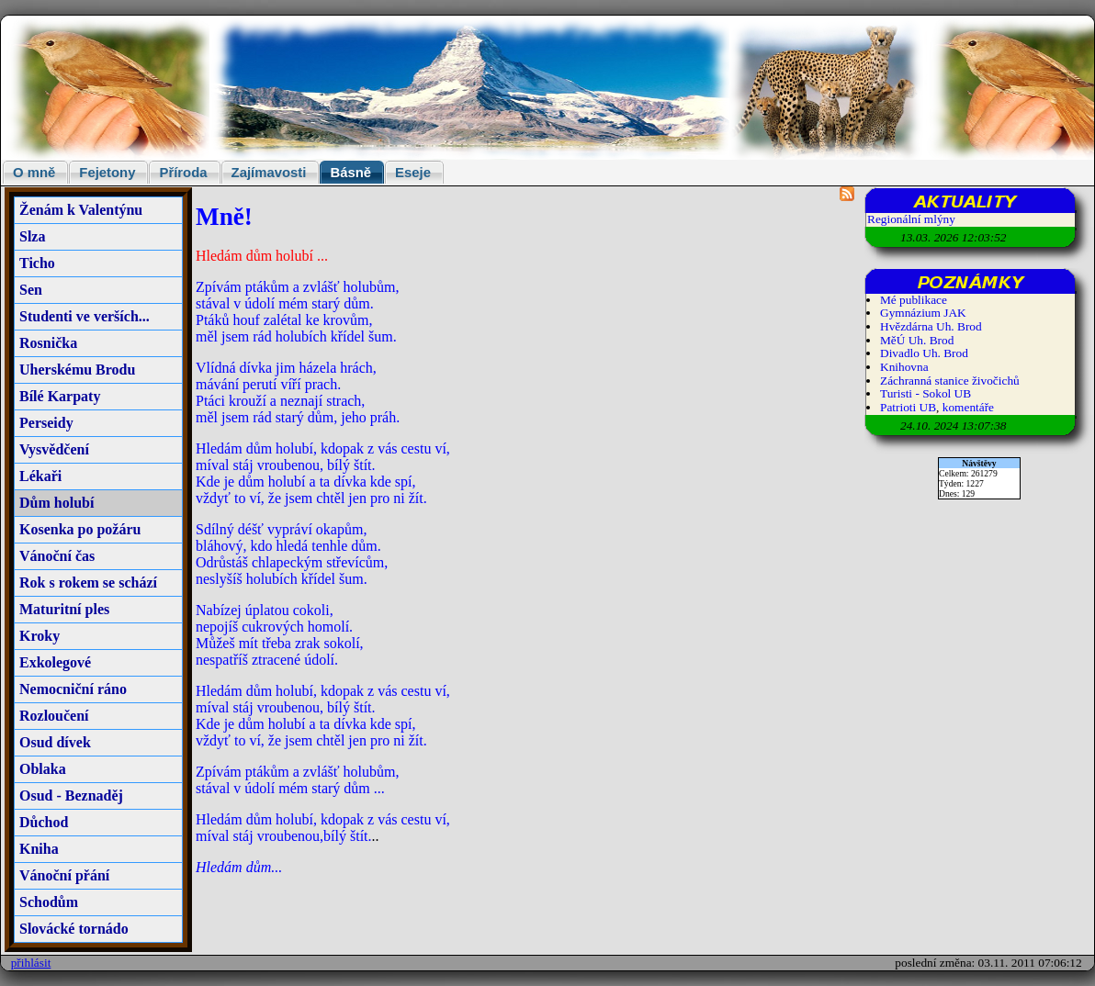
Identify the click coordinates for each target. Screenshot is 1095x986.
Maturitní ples (64, 609)
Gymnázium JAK (923, 312)
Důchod (43, 822)
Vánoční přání (64, 875)
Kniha (39, 849)
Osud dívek (55, 742)
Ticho (37, 263)
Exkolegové (55, 662)
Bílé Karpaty (59, 396)
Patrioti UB (908, 407)
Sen (30, 289)
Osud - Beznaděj (71, 795)
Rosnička (48, 343)
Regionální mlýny (911, 219)
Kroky (39, 636)
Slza (32, 236)
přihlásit (31, 962)
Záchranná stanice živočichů (950, 380)
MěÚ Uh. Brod (917, 340)
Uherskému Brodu (77, 369)
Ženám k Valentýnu (80, 210)
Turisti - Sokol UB (925, 393)
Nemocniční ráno (73, 689)
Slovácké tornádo (74, 928)
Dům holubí (56, 502)
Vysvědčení (54, 449)
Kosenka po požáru (80, 529)
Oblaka (42, 769)
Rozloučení (54, 715)
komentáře (968, 407)
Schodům (48, 902)
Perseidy (46, 423)
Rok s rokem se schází (88, 582)
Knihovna (904, 367)
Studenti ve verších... (84, 316)
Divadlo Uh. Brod (924, 353)
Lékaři (40, 476)
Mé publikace (913, 300)
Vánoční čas (57, 556)
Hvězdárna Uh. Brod (931, 326)
